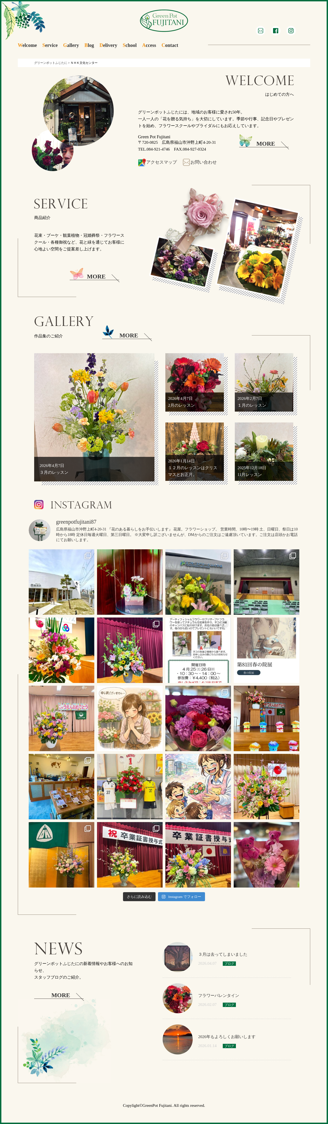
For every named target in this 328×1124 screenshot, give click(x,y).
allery (71, 45)
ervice (50, 45)
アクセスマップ (157, 162)
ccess (149, 45)
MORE (257, 142)
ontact (170, 45)
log (89, 45)
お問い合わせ (199, 162)
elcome (27, 45)
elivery (108, 45)
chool (130, 45)
